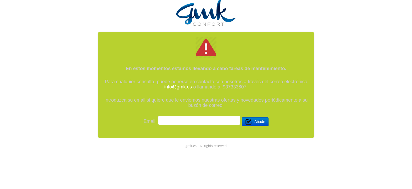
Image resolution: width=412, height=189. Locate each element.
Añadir (255, 122)
